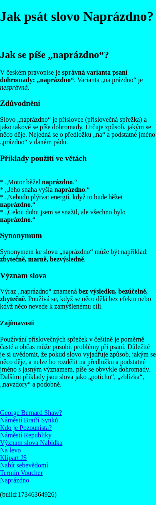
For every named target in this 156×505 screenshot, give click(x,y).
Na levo (10, 450)
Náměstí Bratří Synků (29, 420)
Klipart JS (13, 457)
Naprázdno (14, 480)
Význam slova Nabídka (31, 442)
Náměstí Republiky (26, 435)
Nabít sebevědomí (24, 465)
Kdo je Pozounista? (26, 427)
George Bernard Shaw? (31, 412)
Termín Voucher (21, 472)
